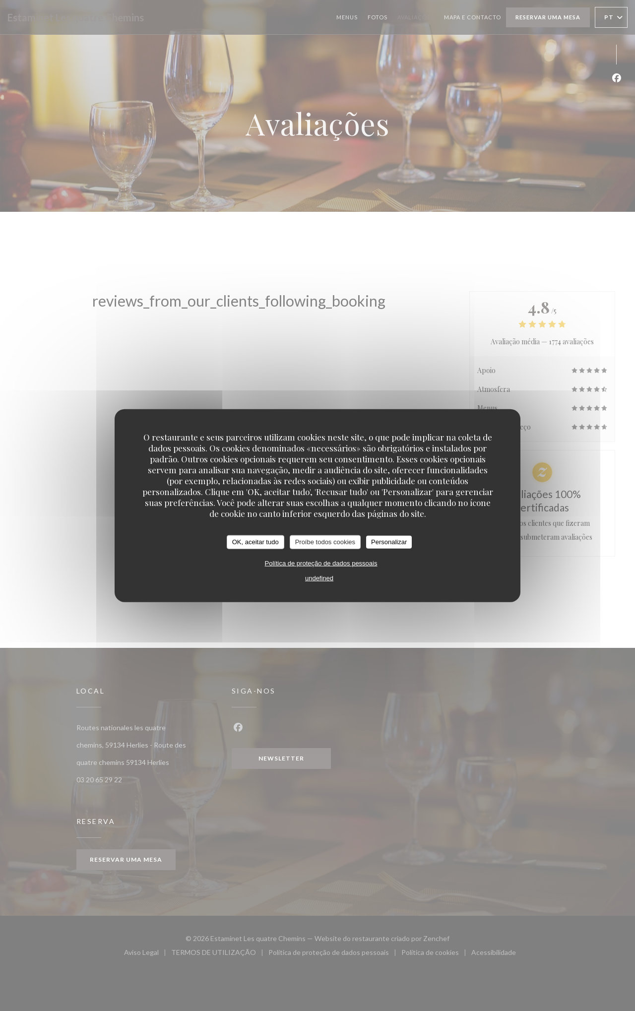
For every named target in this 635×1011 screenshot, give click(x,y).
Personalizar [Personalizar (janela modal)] (389, 542)
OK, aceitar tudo (255, 542)
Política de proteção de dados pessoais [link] (321, 563)
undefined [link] (319, 577)
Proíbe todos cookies (325, 542)
